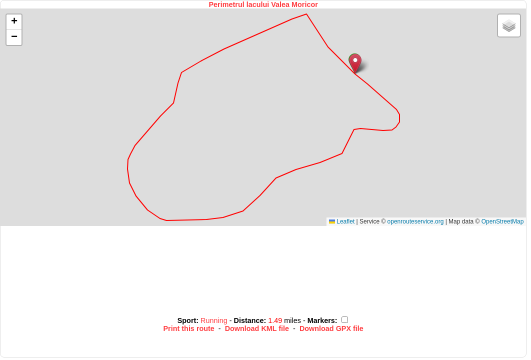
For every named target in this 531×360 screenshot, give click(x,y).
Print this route (189, 328)
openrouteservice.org (416, 221)
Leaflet (341, 221)
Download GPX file (332, 328)
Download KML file (257, 328)
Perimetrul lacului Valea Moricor (263, 4)
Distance (249, 320)
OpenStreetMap (503, 221)
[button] (355, 64)
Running (215, 320)
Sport (187, 320)
